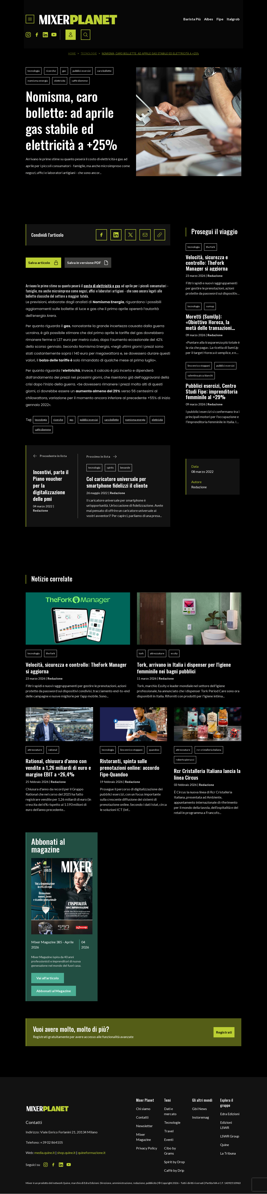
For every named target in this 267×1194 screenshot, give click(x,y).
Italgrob (233, 19)
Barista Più (192, 19)
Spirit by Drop (174, 1162)
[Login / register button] (70, 35)
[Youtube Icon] (53, 34)
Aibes (208, 19)
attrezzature (157, 653)
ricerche (51, 70)
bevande (125, 467)
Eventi (168, 1139)
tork (141, 653)
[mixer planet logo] (48, 1108)
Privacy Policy (146, 1148)
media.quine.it (44, 1153)
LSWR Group (229, 1136)
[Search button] (85, 35)
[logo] (78, 19)
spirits (110, 467)
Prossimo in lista (101, 456)
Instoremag (200, 1117)
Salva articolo (43, 262)
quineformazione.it (91, 1153)
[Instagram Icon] (28, 34)
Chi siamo (143, 1109)
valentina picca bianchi (200, 375)
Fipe (220, 19)
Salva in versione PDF (88, 262)
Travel (169, 1131)
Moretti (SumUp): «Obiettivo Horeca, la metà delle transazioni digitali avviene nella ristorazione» (209, 321)
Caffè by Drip (174, 1170)
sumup (210, 306)
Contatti (142, 1117)
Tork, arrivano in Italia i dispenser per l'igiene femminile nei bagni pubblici (184, 668)
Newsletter (144, 1126)
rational (52, 749)
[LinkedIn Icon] (45, 34)
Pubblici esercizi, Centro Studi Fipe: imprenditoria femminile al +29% (211, 391)
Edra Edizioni (229, 1114)
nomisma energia (38, 80)
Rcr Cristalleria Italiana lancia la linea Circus (207, 774)
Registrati (224, 1032)
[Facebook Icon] (36, 34)
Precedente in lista (50, 456)
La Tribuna (228, 1153)
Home (72, 53)
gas (64, 70)
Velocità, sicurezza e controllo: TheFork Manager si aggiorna (207, 262)
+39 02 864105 (51, 1142)
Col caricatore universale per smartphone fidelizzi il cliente (117, 482)
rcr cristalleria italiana (209, 749)
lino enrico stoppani (199, 365)
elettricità (59, 80)
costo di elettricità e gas (102, 285)
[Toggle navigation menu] (30, 19)
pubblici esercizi (82, 70)
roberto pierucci (185, 759)
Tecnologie (89, 53)
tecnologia (34, 70)
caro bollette (104, 70)
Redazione (40, 510)
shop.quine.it (66, 1153)
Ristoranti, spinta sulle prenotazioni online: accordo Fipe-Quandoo (129, 767)
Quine (224, 1145)
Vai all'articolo (47, 978)
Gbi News (199, 1109)
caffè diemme (80, 80)
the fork (210, 247)
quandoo (154, 749)
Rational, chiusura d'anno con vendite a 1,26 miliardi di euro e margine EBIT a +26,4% (58, 767)
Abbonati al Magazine (53, 991)
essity (174, 653)
